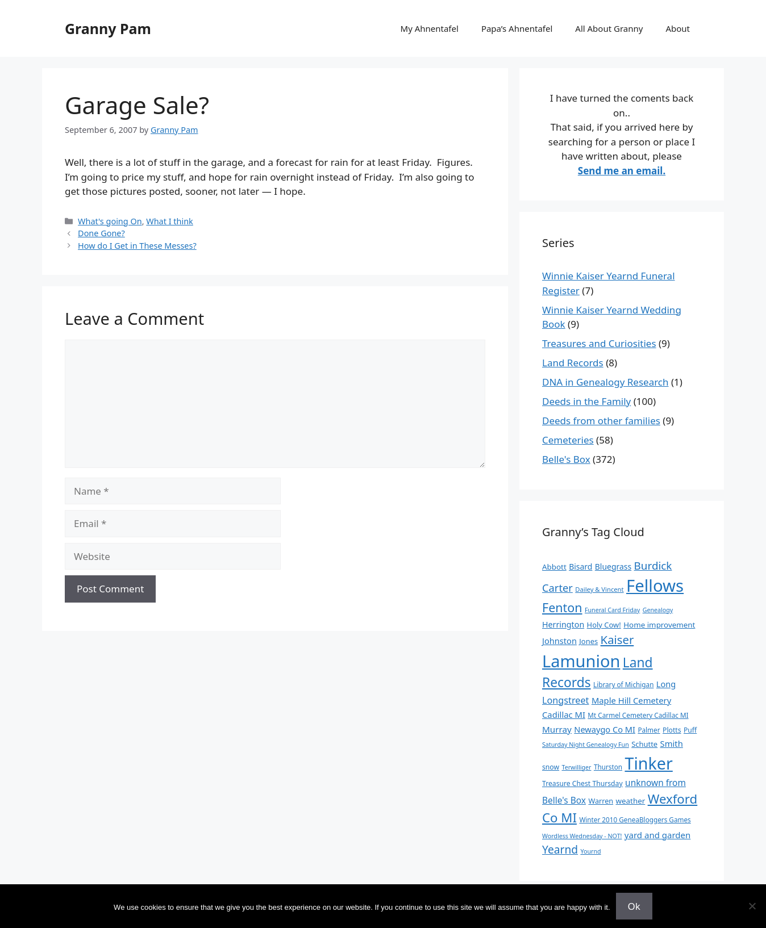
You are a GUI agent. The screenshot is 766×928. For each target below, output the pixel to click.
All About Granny (609, 28)
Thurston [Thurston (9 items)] (608, 766)
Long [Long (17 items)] (666, 683)
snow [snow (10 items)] (550, 767)
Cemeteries (568, 439)
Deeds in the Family (586, 401)
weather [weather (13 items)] (631, 801)
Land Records (572, 362)
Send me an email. (621, 170)
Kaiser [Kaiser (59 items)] (617, 639)
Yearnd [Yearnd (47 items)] (560, 849)
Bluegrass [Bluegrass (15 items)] (613, 566)
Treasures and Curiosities (599, 343)
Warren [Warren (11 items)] (600, 801)
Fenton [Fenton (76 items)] (562, 607)
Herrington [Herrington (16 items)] (563, 624)
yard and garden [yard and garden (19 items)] (658, 835)
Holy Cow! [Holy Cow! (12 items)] (604, 625)
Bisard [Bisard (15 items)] (580, 566)
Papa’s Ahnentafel (516, 28)
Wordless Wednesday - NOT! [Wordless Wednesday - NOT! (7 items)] (582, 836)
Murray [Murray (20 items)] (557, 729)
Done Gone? (101, 233)
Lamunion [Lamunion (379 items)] (581, 661)
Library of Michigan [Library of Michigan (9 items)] (623, 684)
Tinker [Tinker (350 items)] (648, 763)
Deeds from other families (601, 420)
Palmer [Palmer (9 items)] (649, 729)
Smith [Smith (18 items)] (671, 743)
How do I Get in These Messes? (137, 245)
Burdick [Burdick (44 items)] (653, 565)
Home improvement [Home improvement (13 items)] (659, 625)
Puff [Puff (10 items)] (690, 730)
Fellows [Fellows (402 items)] (655, 585)
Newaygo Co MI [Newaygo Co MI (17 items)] (604, 729)
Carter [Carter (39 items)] (557, 587)
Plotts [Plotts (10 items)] (672, 730)
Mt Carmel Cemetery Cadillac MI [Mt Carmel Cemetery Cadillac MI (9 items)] (638, 715)
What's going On (110, 221)
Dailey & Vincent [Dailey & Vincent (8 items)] (599, 589)
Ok (634, 906)
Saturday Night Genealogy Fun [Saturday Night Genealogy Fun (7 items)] (585, 745)
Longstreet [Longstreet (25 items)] (565, 700)
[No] (751, 906)
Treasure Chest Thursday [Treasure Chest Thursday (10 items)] (582, 783)
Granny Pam (108, 28)
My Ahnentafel (430, 28)
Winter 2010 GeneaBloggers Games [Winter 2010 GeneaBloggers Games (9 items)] (634, 819)
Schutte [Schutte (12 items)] (644, 744)
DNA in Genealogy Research (605, 381)
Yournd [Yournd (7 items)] (590, 851)
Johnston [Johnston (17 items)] (559, 640)
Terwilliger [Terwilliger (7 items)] (577, 767)
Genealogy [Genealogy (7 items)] (658, 610)
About (677, 28)
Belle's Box (566, 459)
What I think (169, 221)
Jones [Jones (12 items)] (588, 641)
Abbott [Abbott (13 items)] (554, 567)
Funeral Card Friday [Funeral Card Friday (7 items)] (612, 610)
